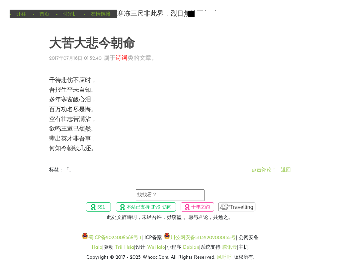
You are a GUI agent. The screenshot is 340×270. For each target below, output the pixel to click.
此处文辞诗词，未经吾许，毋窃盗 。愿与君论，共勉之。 (170, 217)
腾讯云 (229, 247)
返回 (286, 170)
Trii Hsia (124, 247)
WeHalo (156, 247)
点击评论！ (264, 170)
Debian (191, 247)
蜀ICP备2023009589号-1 (114, 237)
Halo (97, 247)
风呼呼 (224, 257)
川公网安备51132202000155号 (203, 237)
